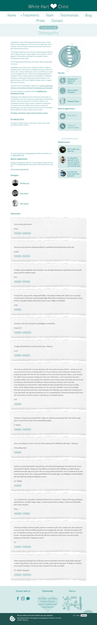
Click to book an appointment (20, 161)
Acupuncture (18, 505)
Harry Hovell (26, 248)
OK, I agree (76, 615)
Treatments (47, 19)
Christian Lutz (26, 225)
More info (25, 620)
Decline (83, 615)
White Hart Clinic (48, 6)
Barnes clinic (17, 147)
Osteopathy (18, 225)
